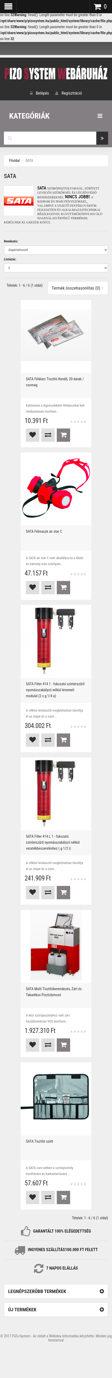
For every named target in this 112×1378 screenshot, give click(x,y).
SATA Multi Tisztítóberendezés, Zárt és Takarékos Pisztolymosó (54, 992)
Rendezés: (11, 241)
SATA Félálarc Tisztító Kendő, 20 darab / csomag (55, 382)
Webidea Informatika (64, 1336)
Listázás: (10, 259)
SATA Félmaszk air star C (44, 531)
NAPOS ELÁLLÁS (63, 1268)
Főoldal (14, 160)
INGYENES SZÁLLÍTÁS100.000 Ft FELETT (63, 1249)
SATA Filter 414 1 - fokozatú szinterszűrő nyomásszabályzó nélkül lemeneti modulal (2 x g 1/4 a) (55, 690)
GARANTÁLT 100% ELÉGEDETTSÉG (62, 1231)
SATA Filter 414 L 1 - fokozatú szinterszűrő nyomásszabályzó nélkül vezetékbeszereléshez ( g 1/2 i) (53, 842)
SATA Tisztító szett (39, 1141)
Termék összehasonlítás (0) (78, 288)
